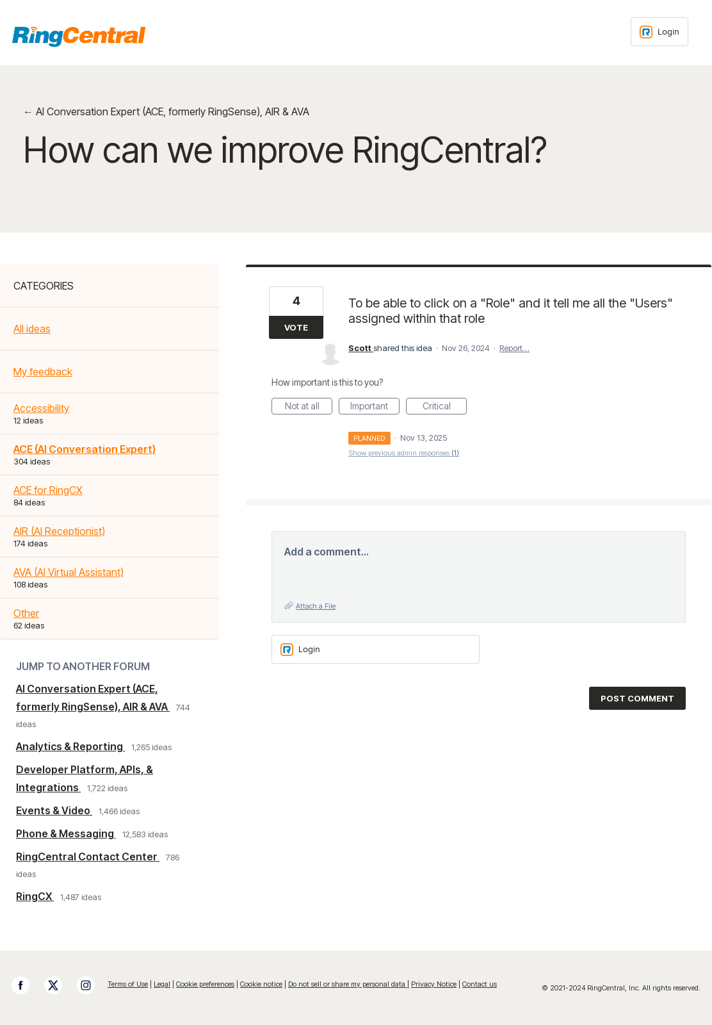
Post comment (637, 698)
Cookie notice (261, 984)
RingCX (35, 896)
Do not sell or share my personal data (347, 984)
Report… (514, 348)
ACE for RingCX (48, 490)
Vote (296, 327)
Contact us (479, 984)
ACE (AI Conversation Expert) (84, 449)
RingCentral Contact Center (87, 856)
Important (375, 407)
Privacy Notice (434, 984)
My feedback (42, 371)
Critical (445, 407)
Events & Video (54, 810)
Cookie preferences (205, 984)
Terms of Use (128, 984)
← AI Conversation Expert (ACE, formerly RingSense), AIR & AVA (166, 111)
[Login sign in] (659, 31)
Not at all (309, 407)
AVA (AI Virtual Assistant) (68, 572)
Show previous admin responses (403, 452)
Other (26, 613)
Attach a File (316, 606)
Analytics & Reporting (70, 746)
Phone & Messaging (66, 833)
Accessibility (41, 408)
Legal (162, 984)
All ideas (32, 328)
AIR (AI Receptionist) (59, 531)
